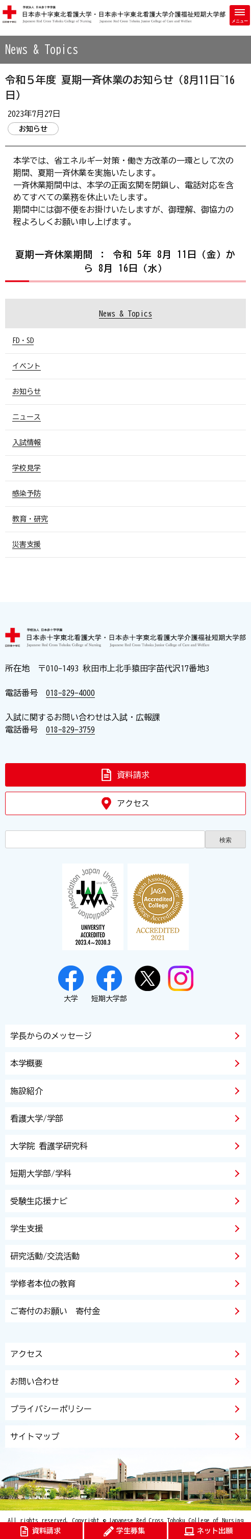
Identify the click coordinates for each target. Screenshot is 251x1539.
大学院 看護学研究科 (49, 1146)
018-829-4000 (70, 693)
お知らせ (26, 391)
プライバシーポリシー (51, 1409)
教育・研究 (30, 519)
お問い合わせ (34, 1381)
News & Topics (125, 313)
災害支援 (26, 544)
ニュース (26, 417)
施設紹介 (26, 1091)
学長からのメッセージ (51, 1036)
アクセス (26, 1354)
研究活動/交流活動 (45, 1256)
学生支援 (26, 1228)
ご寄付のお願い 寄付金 (55, 1311)
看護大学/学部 (36, 1118)
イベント (26, 366)
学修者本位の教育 (43, 1284)
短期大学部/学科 (40, 1173)
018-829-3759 (70, 729)
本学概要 (26, 1063)
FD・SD (23, 340)
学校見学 (26, 468)
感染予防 (26, 493)
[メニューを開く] (240, 15)
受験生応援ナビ (38, 1201)
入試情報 (26, 442)
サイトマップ (34, 1436)
